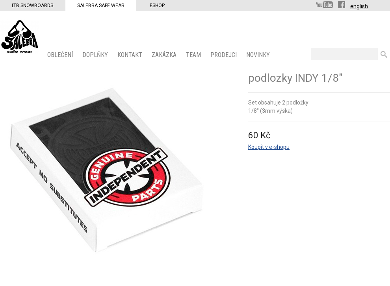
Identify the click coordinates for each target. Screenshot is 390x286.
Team (194, 55)
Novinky (258, 55)
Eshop (157, 5)
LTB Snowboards (32, 5)
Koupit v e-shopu (269, 147)
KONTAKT (130, 55)
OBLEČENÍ (60, 55)
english (359, 6)
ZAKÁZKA (165, 55)
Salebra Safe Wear (100, 5)
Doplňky (96, 55)
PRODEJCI (224, 55)
